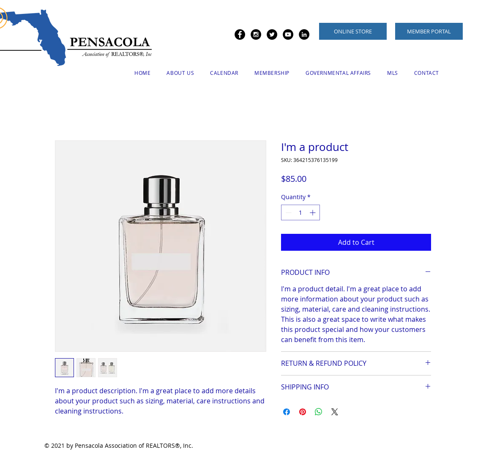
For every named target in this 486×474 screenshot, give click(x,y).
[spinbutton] (300, 212)
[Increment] (313, 212)
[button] (180, 72)
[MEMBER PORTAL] (429, 31)
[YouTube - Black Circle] (288, 34)
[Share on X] (335, 412)
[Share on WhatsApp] (319, 412)
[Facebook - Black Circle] (240, 34)
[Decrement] (287, 212)
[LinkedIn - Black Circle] (304, 34)
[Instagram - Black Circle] (256, 34)
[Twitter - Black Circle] (272, 34)
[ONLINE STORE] (353, 31)
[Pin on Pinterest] (303, 412)
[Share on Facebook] (286, 412)
